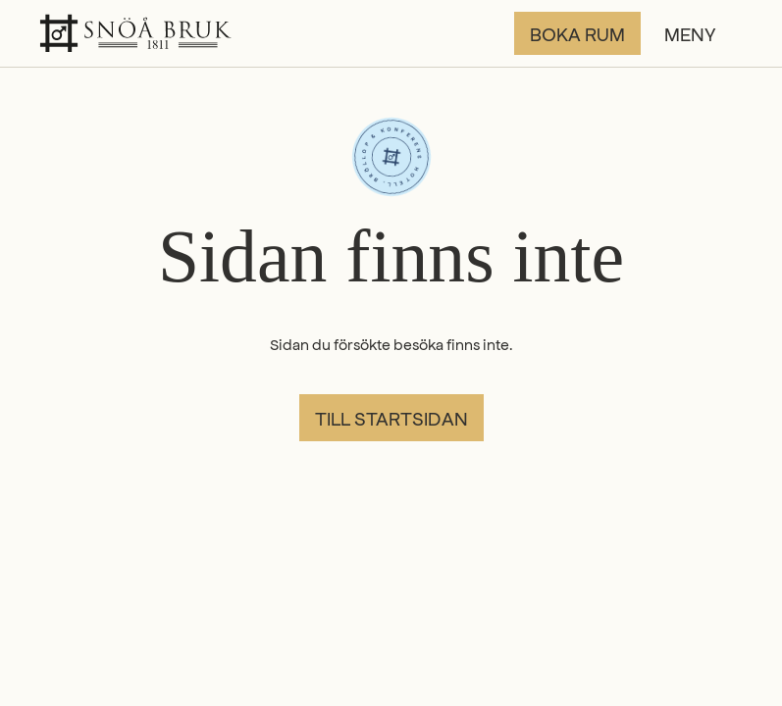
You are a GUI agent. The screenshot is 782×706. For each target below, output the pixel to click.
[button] (703, 33)
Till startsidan (391, 417)
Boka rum (577, 33)
